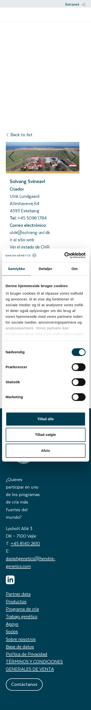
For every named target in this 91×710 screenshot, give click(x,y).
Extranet (75, 4)
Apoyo (12, 623)
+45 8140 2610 (25, 543)
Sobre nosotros (21, 638)
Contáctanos (24, 684)
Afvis (45, 450)
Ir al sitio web (22, 239)
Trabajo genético (21, 616)
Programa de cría (22, 608)
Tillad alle (45, 419)
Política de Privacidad (26, 653)
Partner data (18, 593)
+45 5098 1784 (32, 217)
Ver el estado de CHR (30, 246)
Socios (12, 631)
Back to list (19, 134)
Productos (16, 601)
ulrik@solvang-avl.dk (30, 232)
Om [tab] (75, 269)
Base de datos (20, 646)
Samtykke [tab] (16, 269)
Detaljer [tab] (45, 269)
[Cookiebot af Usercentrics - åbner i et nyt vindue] (64, 255)
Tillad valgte (45, 435)
